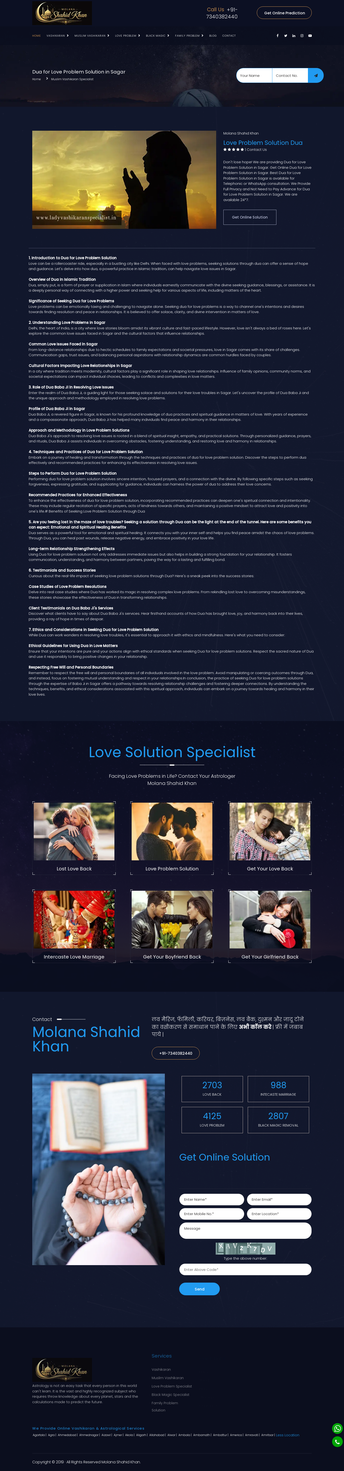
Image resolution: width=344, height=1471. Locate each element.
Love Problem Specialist (172, 1384)
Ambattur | (221, 1435)
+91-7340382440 (222, 13)
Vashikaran (56, 36)
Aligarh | (142, 1435)
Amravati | (252, 1435)
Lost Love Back (74, 868)
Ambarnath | (202, 1435)
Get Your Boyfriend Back (172, 956)
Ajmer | (119, 1435)
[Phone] (337, 1441)
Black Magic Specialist (170, 1392)
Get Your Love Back (270, 868)
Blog (213, 36)
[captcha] (245, 1269)
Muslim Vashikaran (90, 36)
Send (199, 1289)
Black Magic (156, 36)
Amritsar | (268, 1435)
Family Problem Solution (165, 1404)
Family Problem (187, 36)
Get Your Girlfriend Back (270, 956)
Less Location (287, 1435)
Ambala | (185, 1435)
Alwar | (172, 1435)
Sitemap (206, 1392)
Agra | (52, 1435)
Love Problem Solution (172, 868)
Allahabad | (158, 1435)
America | (237, 1435)
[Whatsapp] (337, 1428)
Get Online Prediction (284, 13)
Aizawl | (107, 1435)
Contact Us (257, 149)
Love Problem (125, 36)
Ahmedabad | (68, 1435)
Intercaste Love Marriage (74, 956)
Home (36, 36)
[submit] (316, 75)
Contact (229, 36)
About (204, 1375)
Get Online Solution (250, 217)
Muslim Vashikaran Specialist (72, 79)
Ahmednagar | (90, 1435)
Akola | (130, 1435)
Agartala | (40, 1435)
